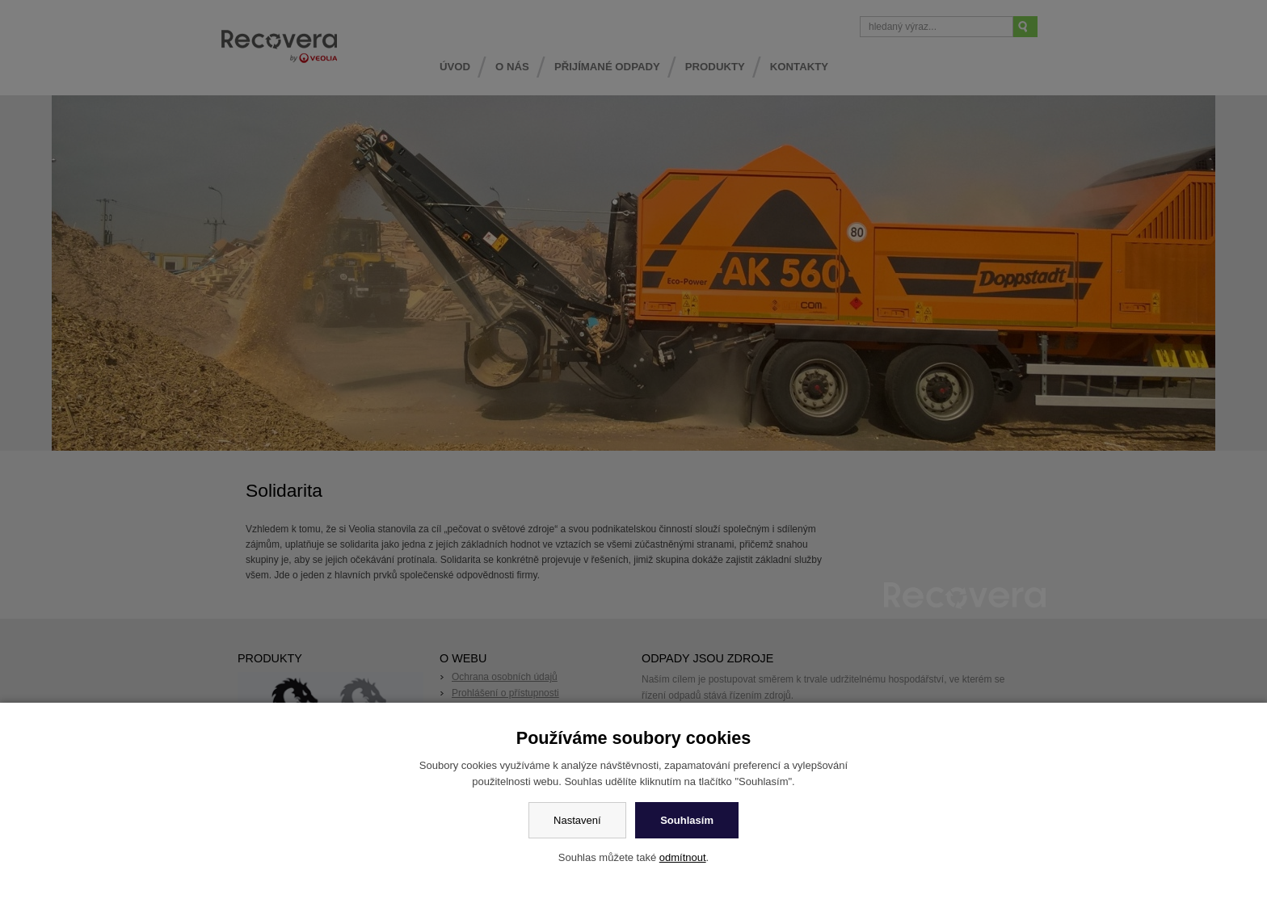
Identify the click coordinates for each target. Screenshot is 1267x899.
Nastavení (577, 820)
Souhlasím (686, 820)
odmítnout (682, 857)
